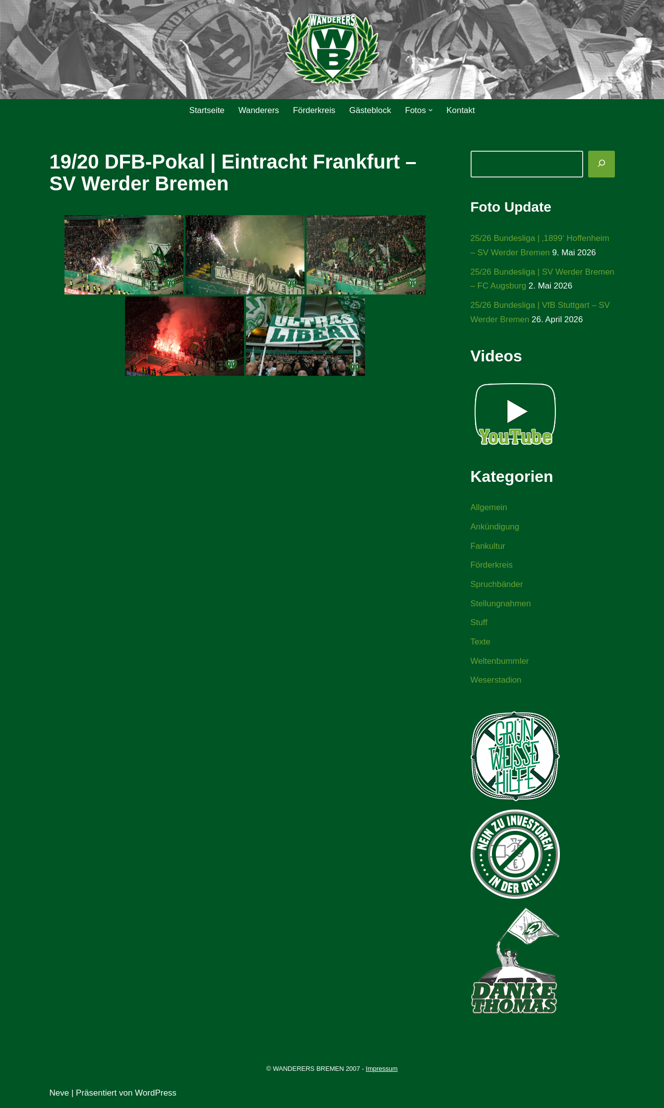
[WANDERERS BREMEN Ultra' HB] (332, 50)
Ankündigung (495, 527)
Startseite (206, 110)
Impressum (382, 1070)
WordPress (156, 1094)
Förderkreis (314, 110)
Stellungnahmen (501, 604)
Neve (59, 1094)
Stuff (479, 624)
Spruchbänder (497, 585)
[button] (431, 110)
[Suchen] (601, 164)
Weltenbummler (500, 662)
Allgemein (489, 508)
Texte (481, 643)
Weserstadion (496, 682)
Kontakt (461, 110)
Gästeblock (370, 110)
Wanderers (258, 110)
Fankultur (488, 546)
